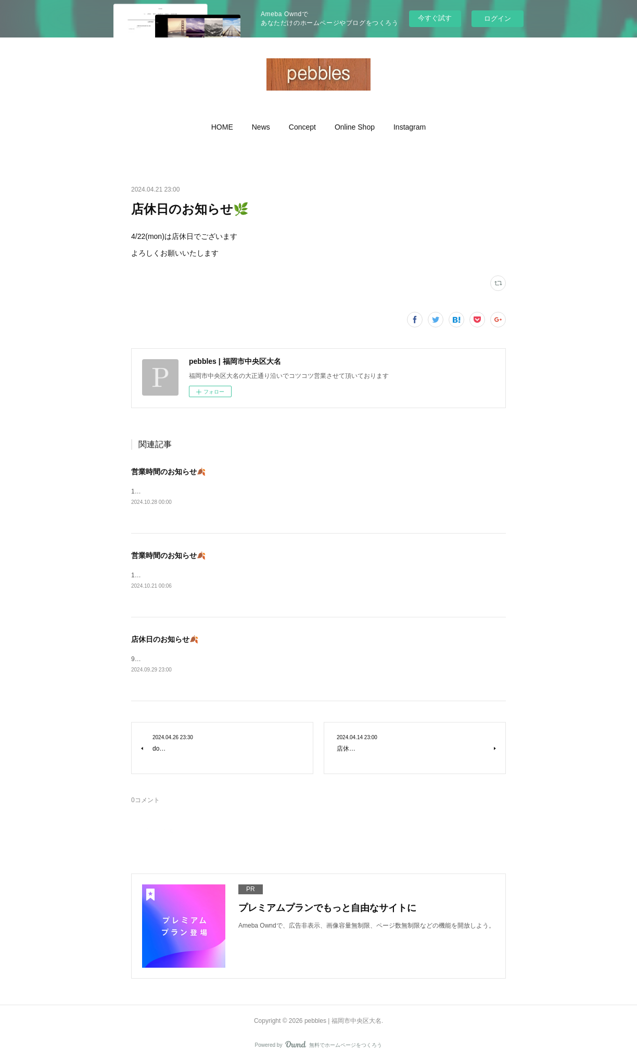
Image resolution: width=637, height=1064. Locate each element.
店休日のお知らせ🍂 (164, 640)
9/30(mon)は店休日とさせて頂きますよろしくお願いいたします (220, 660)
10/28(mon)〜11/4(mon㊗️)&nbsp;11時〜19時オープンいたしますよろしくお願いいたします (260, 491)
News (261, 127)
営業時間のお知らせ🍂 (168, 471)
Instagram (409, 127)
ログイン (497, 18)
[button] (222, 127)
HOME (222, 127)
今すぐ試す (435, 18)
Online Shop (355, 127)
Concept (302, 127)
